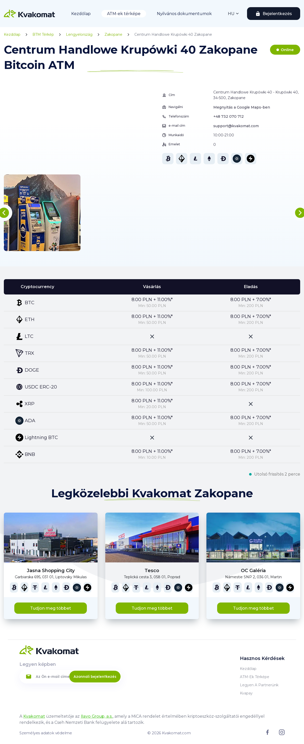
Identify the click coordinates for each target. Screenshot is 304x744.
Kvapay (246, 693)
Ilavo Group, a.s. (97, 716)
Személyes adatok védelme (45, 732)
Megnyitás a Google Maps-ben (241, 107)
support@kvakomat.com (236, 126)
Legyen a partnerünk (259, 685)
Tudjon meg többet (50, 608)
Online (287, 49)
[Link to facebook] (267, 733)
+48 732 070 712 (228, 116)
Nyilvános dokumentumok (184, 13)
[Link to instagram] (282, 733)
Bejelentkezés (277, 13)
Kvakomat (34, 716)
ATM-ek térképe (124, 13)
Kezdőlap (81, 13)
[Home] (29, 13)
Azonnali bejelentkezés (95, 676)
